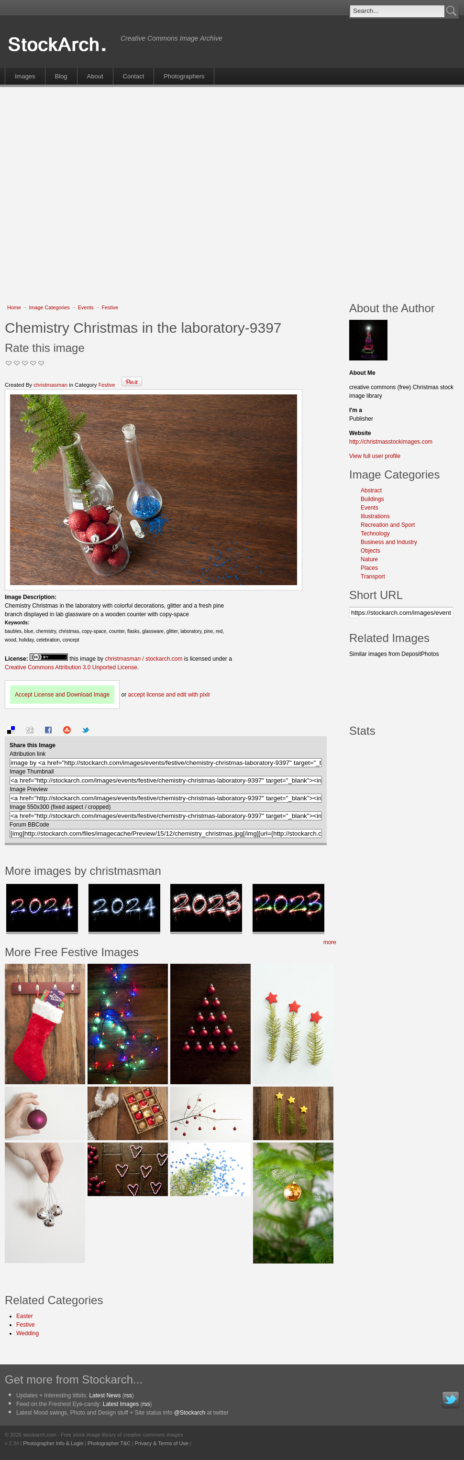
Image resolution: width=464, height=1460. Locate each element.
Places (369, 568)
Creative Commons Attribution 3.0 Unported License (71, 667)
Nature (369, 559)
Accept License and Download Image (62, 694)
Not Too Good (9, 363)
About (95, 76)
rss (128, 1395)
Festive (109, 307)
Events (86, 307)
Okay (17, 363)
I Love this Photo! (41, 363)
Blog (61, 76)
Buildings (372, 499)
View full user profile (374, 456)
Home (14, 307)
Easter (24, 1316)
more (329, 942)
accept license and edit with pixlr (169, 694)
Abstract (371, 490)
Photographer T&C (109, 1443)
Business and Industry (389, 542)
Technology (375, 533)
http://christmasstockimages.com (390, 441)
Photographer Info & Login (53, 1443)
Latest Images (121, 1404)
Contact (133, 76)
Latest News (105, 1395)
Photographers (184, 76)
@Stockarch (190, 1412)
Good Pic (25, 363)
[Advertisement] (93, 189)
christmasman (50, 385)
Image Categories (49, 307)
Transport (373, 576)
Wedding (27, 1333)
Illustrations (375, 516)
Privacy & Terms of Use (161, 1443)
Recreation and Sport (388, 525)
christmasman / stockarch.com (143, 658)
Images (25, 76)
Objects (370, 550)
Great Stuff (33, 363)
